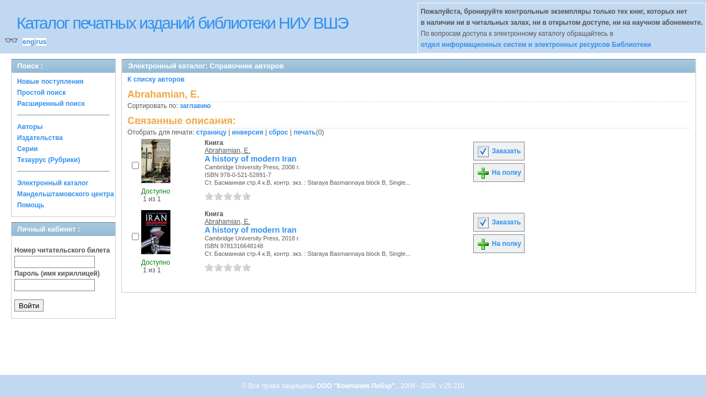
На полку (499, 172)
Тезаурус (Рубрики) (48, 160)
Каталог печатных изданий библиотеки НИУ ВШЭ (182, 23)
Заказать (499, 151)
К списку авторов (156, 79)
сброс (278, 132)
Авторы (30, 127)
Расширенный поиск (51, 104)
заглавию (195, 106)
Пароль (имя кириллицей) (57, 273)
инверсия (248, 132)
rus (41, 42)
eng (28, 42)
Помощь (30, 205)
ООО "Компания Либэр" (357, 386)
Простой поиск (41, 92)
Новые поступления (50, 81)
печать (304, 132)
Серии (27, 149)
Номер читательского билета (62, 250)
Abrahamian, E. (227, 150)
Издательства (40, 138)
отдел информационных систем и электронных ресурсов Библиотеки (536, 45)
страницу (211, 132)
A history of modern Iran (251, 158)
